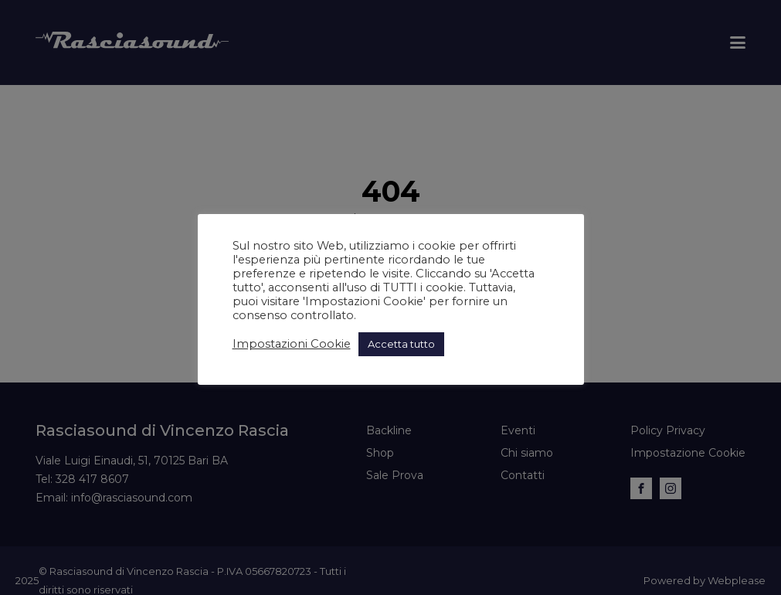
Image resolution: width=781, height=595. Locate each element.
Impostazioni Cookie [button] (292, 344)
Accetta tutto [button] (401, 344)
